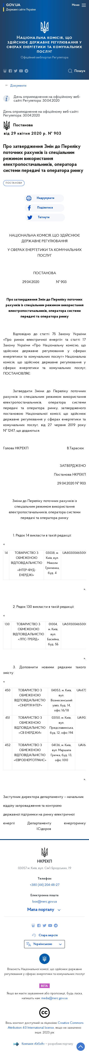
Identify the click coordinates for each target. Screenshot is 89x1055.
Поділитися (45, 207)
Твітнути (44, 217)
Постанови (14, 183)
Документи (18, 85)
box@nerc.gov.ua (44, 901)
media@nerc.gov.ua (54, 998)
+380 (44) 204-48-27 (44, 885)
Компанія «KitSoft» (33, 1044)
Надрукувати (45, 198)
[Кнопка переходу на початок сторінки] (80, 1046)
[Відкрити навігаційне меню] (84, 5)
